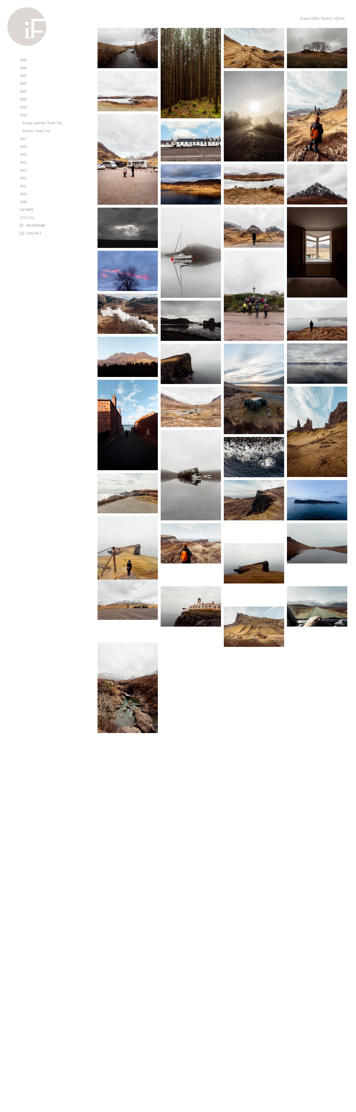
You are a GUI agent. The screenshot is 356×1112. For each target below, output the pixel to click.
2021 (23, 91)
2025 (23, 59)
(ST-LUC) (27, 217)
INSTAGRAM (32, 225)
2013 (23, 170)
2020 (23, 99)
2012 (23, 178)
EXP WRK (27, 209)
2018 (23, 115)
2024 (23, 67)
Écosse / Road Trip (36, 130)
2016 (23, 146)
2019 (23, 107)
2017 (23, 138)
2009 (23, 201)
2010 (23, 194)
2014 (23, 162)
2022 (23, 83)
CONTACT (31, 233)
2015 (23, 154)
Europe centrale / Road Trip (42, 123)
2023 (23, 75)
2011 (23, 186)
